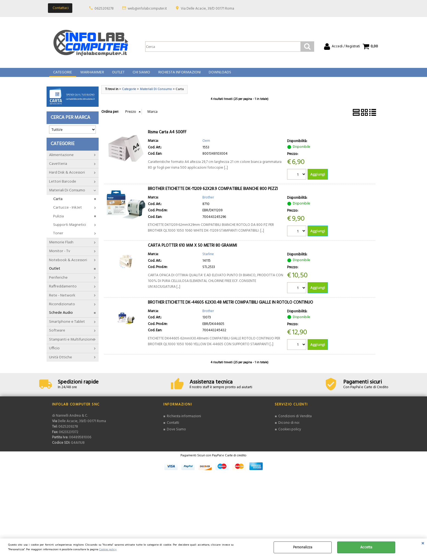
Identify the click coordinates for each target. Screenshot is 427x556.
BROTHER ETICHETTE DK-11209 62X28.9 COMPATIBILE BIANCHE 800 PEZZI (213, 194)
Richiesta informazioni (184, 421)
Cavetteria (58, 169)
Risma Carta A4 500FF (167, 137)
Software (57, 335)
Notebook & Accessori (68, 265)
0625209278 (104, 8)
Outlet (117, 75)
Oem (206, 146)
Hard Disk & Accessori (67, 177)
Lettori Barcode (62, 186)
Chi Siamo (140, 75)
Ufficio (54, 353)
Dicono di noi (288, 428)
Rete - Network (62, 300)
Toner (58, 238)
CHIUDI (422, 544)
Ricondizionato (62, 309)
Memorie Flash (61, 247)
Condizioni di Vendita (295, 421)
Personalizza (302, 547)
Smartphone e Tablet (67, 326)
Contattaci (61, 8)
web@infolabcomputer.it (147, 8)
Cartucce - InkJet (67, 212)
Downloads (218, 75)
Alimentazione (61, 160)
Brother (208, 202)
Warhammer (92, 75)
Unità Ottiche (60, 362)
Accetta (366, 547)
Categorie (62, 75)
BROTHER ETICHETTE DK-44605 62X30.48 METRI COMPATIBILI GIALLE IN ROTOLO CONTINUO (230, 307)
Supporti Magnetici (69, 230)
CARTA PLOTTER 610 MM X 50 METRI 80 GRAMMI (192, 250)
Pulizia (58, 221)
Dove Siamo (176, 434)
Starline (208, 259)
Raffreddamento (63, 291)
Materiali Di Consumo (67, 195)
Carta (57, 204)
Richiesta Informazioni (178, 75)
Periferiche (58, 282)
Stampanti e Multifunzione (71, 344)
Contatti (173, 428)
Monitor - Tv (59, 256)
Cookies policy (107, 549)
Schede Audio (61, 318)
